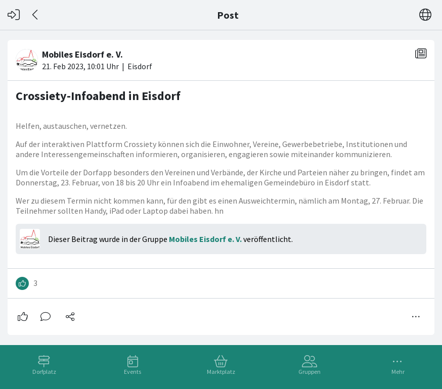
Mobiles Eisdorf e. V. (205, 239)
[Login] (14, 15)
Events (132, 371)
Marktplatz (221, 371)
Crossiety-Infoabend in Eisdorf (98, 96)
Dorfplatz (44, 371)
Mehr (398, 371)
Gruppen (309, 371)
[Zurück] (36, 15)
